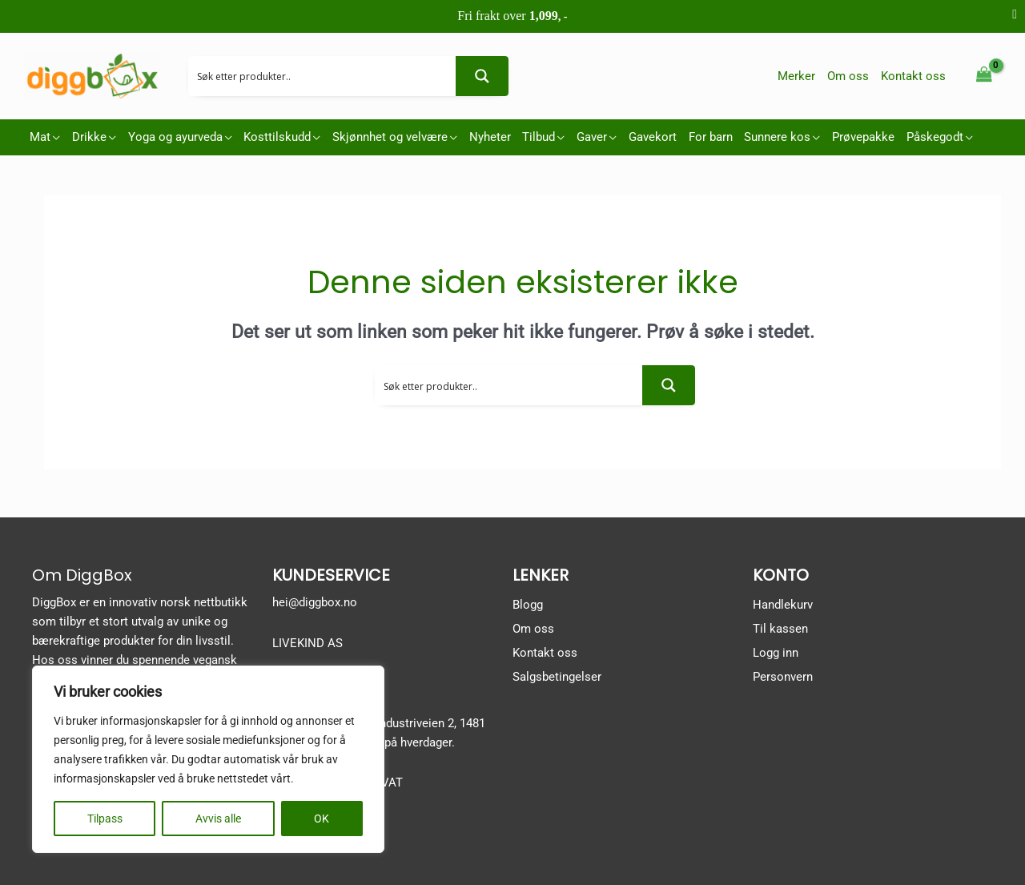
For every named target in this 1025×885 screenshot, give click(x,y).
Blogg (527, 604)
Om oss (533, 629)
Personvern (783, 677)
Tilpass (105, 818)
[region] (208, 759)
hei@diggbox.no (314, 602)
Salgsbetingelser (556, 677)
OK (321, 818)
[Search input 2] (322, 76)
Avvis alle (218, 818)
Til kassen (780, 629)
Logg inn (775, 653)
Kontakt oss (544, 653)
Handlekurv (783, 604)
